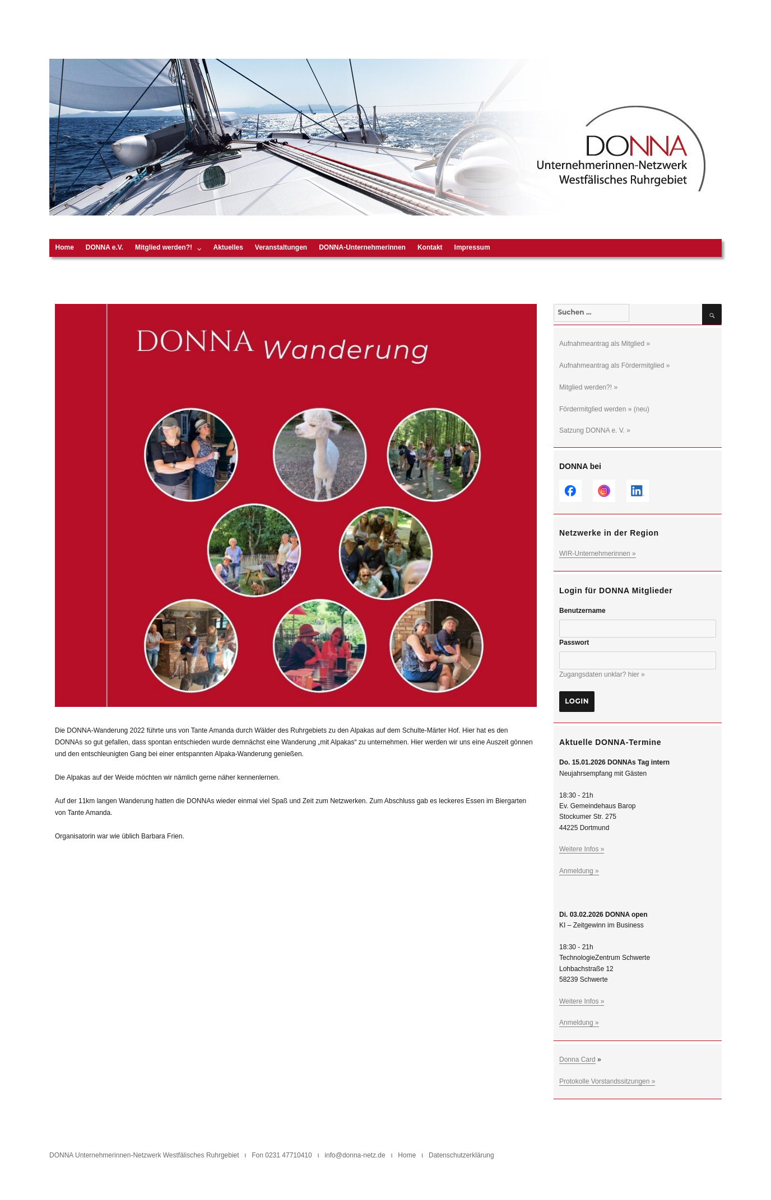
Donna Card (577, 1059)
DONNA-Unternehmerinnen (362, 247)
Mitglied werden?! (163, 247)
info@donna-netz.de (354, 1155)
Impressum (472, 247)
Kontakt (430, 247)
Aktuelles (228, 247)
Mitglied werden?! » (588, 387)
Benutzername (582, 611)
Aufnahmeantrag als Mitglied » (604, 344)
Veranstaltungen (281, 247)
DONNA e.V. (104, 247)
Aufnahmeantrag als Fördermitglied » (614, 365)
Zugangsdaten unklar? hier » (602, 674)
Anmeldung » (579, 871)
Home (64, 247)
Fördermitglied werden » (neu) (604, 409)
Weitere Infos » (581, 849)
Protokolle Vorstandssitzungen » (607, 1081)
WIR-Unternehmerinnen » (597, 553)
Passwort (574, 642)
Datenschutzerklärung (461, 1155)
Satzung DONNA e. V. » (594, 430)
